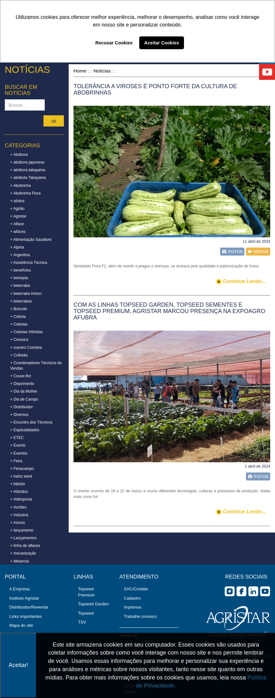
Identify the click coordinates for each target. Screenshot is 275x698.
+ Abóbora (19, 154)
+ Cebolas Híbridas (26, 332)
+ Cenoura (19, 339)
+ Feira (16, 461)
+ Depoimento (22, 383)
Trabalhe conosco (140, 616)
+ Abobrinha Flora (25, 193)
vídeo (258, 252)
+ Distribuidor (21, 407)
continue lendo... (244, 281)
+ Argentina (20, 255)
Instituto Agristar (24, 598)
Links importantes (25, 616)
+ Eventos (18, 453)
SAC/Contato (136, 589)
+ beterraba (20, 285)
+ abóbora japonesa (27, 162)
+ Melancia (19, 561)
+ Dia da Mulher (23, 391)
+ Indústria (19, 515)
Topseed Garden (93, 604)
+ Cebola (18, 316)
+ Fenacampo (22, 468)
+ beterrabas (21, 301)
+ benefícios (20, 270)
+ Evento (18, 445)
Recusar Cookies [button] (114, 42)
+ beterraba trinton (26, 293)
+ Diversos (19, 414)
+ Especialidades (24, 430)
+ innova (17, 522)
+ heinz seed (21, 476)
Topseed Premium (86, 592)
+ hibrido (17, 484)
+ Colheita (18, 355)
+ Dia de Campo (24, 399)
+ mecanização (23, 553)
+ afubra (17, 201)
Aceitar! (18, 665)
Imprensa (132, 607)
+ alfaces (18, 231)
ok (53, 121)
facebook (241, 591)
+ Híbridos (19, 491)
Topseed (86, 613)
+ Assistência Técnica (28, 262)
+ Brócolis (18, 309)
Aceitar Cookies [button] (161, 42)
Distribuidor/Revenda (28, 607)
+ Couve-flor (20, 376)
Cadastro (132, 598)
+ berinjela (19, 278)
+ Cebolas (18, 324)
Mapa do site (21, 625)
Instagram (230, 591)
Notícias (102, 70)
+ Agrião (17, 208)
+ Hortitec (18, 507)
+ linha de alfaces (25, 545)
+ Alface (17, 224)
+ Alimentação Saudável (30, 239)
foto (232, 252)
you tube (265, 591)
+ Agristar (18, 216)
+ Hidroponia (21, 499)
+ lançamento (21, 530)
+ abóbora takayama (27, 170)
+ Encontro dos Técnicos (31, 422)
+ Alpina (17, 247)
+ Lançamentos (23, 538)
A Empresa (19, 589)
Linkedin (253, 591)
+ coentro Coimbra (26, 347)
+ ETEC (17, 437)
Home (79, 70)
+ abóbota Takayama (28, 177)
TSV (82, 622)
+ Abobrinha (20, 185)
